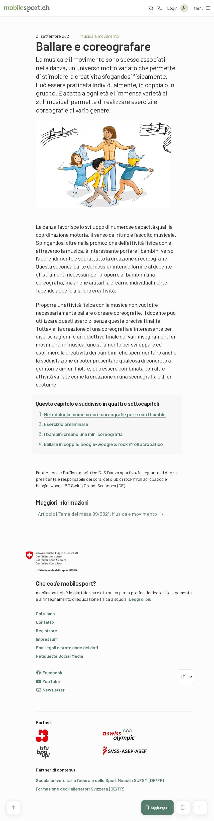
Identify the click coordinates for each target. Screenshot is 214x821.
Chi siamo (45, 629)
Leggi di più (140, 615)
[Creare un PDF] (183, 807)
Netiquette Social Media (59, 672)
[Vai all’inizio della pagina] (13, 807)
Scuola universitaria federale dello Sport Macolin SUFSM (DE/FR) (100, 796)
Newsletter (50, 705)
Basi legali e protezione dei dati (67, 663)
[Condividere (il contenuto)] (200, 807)
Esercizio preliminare (69, 431)
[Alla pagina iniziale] (27, 8)
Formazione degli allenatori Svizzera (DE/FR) (80, 805)
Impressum (47, 655)
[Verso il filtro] (157, 8)
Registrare (46, 646)
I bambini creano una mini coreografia (89, 441)
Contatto (45, 638)
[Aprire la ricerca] (149, 8)
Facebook (49, 688)
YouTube (48, 697)
